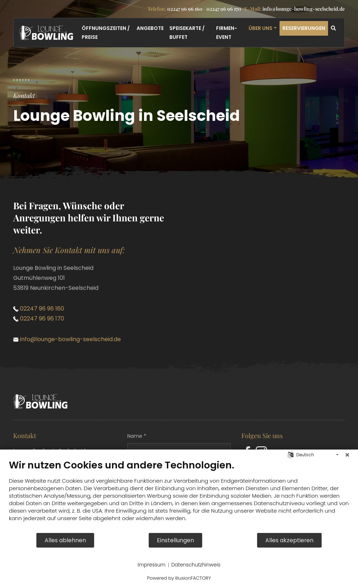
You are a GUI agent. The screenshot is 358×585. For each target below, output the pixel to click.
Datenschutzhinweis (195, 564)
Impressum (151, 564)
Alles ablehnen (65, 540)
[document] (179, 495)
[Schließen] (347, 455)
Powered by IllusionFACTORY (179, 578)
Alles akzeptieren (289, 540)
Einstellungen (175, 540)
